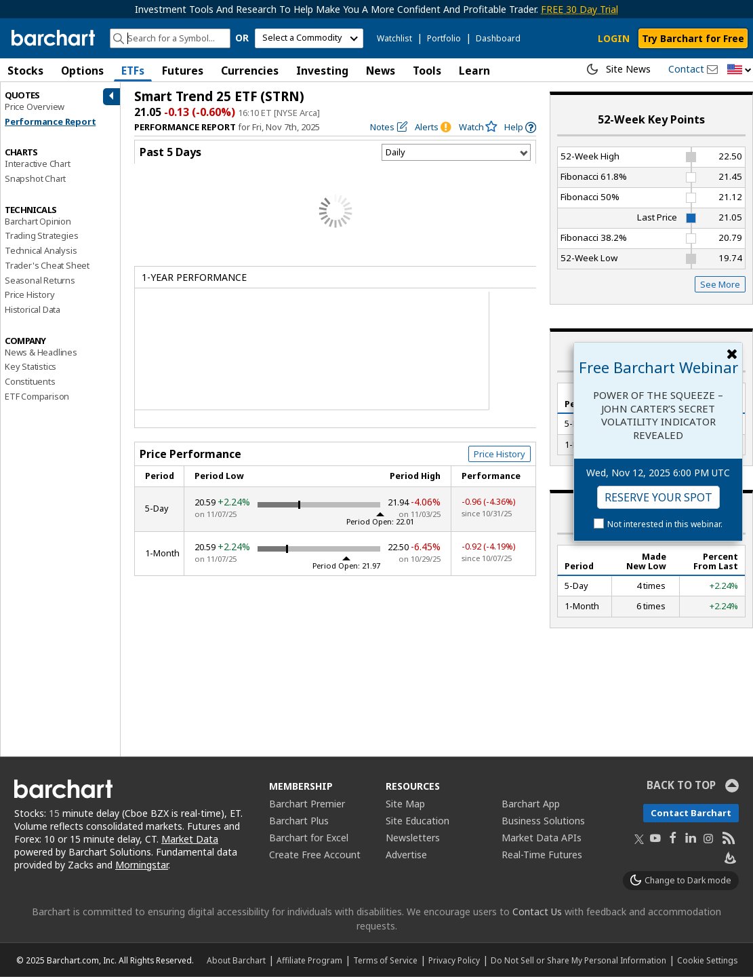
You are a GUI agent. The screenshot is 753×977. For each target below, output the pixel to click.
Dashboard (498, 38)
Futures (182, 70)
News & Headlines (41, 352)
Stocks (25, 70)
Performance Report (50, 121)
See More (720, 284)
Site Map (405, 803)
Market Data (189, 838)
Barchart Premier (307, 803)
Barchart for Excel (308, 837)
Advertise (406, 854)
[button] (739, 70)
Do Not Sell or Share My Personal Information (578, 960)
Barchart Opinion (38, 221)
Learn (474, 70)
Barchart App (531, 803)
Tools (427, 70)
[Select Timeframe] (456, 152)
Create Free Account (315, 854)
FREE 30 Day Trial (579, 9)
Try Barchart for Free (693, 38)
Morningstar (141, 864)
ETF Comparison (37, 396)
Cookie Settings (707, 960)
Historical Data (32, 309)
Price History (29, 294)
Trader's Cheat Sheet (47, 265)
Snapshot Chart (35, 178)
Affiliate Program (309, 960)
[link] (520, 127)
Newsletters (413, 837)
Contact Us (537, 911)
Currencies (250, 70)
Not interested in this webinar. (665, 524)
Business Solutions (543, 820)
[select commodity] (309, 38)
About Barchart (236, 960)
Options (82, 70)
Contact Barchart (691, 813)
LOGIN (614, 38)
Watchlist (394, 38)
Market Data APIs (542, 837)
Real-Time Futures (542, 854)
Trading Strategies (41, 235)
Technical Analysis (41, 250)
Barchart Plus (299, 820)
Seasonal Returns (40, 280)
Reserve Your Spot (658, 497)
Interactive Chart (37, 163)
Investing (322, 70)
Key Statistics (30, 366)
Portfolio (444, 38)
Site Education (417, 820)
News (380, 70)
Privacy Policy (454, 960)
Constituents (30, 381)
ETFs (132, 70)
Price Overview (34, 106)
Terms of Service (385, 960)
